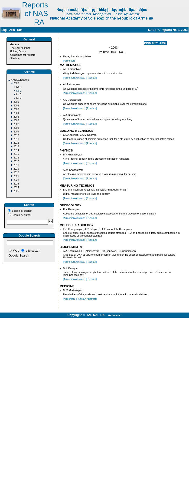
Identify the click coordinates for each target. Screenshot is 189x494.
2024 (16, 187)
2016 (16, 157)
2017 (16, 161)
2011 (16, 139)
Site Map (15, 58)
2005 (16, 116)
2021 (16, 176)
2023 (16, 183)
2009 (16, 131)
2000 (16, 83)
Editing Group (18, 51)
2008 (16, 128)
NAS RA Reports (20, 80)
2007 (16, 124)
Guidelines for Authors (22, 54)
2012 (16, 143)
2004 (16, 113)
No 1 (18, 87)
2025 (16, 191)
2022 (16, 180)
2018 (16, 165)
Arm (12, 30)
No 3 (18, 94)
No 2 (18, 90)
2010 (16, 135)
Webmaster (115, 315)
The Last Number (20, 47)
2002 (16, 105)
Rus (20, 30)
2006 (16, 120)
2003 (16, 109)
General (14, 44)
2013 (16, 146)
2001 (16, 102)
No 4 (18, 98)
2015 (16, 154)
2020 (16, 172)
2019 (16, 169)
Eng (4, 30)
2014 (16, 150)
